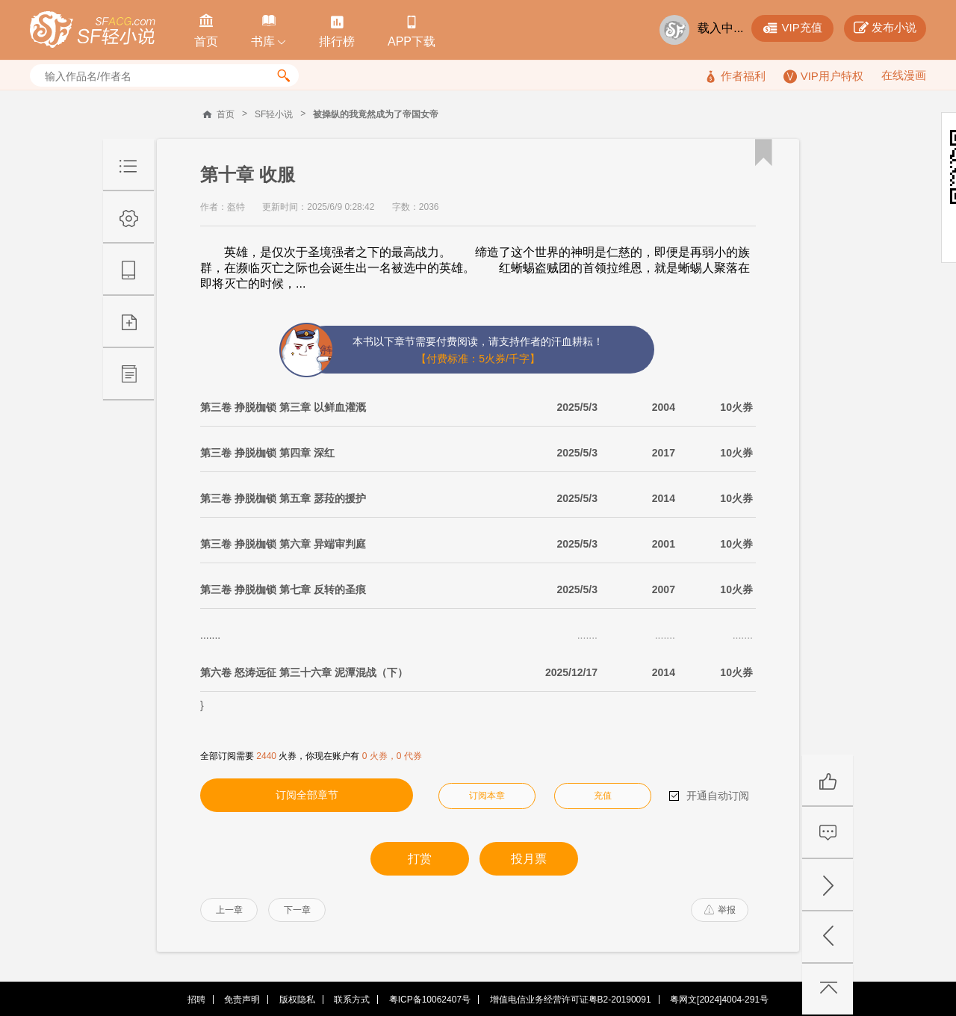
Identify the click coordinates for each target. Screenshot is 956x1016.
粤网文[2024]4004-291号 (719, 999)
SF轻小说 (274, 114)
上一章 (229, 910)
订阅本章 (487, 795)
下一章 (297, 910)
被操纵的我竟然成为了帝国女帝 (375, 114)
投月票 (529, 858)
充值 (603, 795)
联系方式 (352, 999)
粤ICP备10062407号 (430, 999)
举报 (720, 910)
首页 (226, 114)
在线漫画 (903, 75)
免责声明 (242, 999)
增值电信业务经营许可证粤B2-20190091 (570, 999)
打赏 (420, 858)
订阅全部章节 (307, 795)
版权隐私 (297, 999)
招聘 (196, 999)
